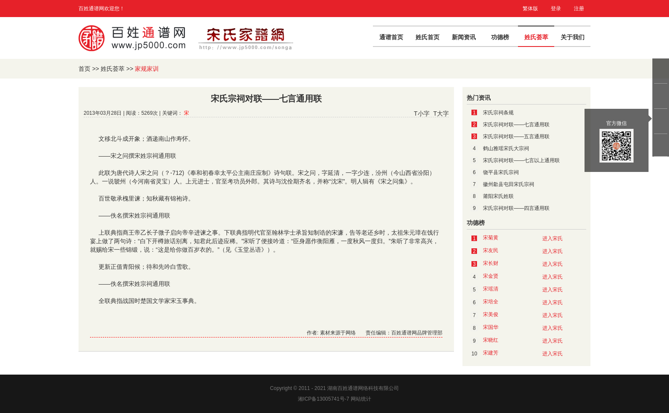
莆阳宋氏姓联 (498, 196)
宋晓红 (490, 340)
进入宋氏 (552, 238)
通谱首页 (391, 37)
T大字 (441, 113)
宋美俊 (490, 314)
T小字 (422, 113)
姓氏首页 (427, 37)
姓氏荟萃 (536, 37)
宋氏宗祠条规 (498, 113)
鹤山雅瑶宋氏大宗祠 (506, 148)
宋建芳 (490, 353)
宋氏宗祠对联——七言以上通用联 (521, 160)
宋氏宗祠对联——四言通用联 (516, 208)
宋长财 (490, 263)
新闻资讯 (464, 37)
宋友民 (490, 250)
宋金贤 (490, 276)
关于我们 (573, 37)
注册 (579, 9)
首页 (84, 68)
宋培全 (490, 302)
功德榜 (500, 37)
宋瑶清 (490, 289)
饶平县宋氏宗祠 (501, 172)
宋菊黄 (490, 238)
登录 (556, 9)
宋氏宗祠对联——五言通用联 (516, 137)
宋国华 (490, 327)
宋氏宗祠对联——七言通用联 (516, 125)
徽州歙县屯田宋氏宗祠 (508, 184)
